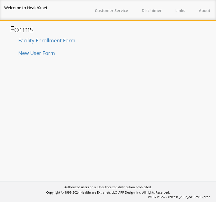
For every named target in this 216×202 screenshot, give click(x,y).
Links (180, 10)
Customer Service (111, 10)
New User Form (36, 53)
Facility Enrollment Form (46, 40)
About (204, 10)
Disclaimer (152, 10)
